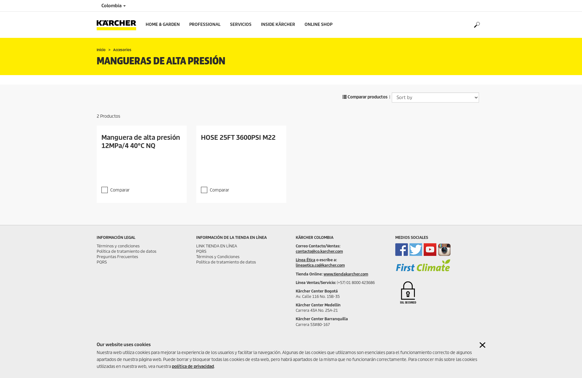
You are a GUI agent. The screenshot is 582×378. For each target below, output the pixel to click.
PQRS (102, 262)
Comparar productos (365, 97)
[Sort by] (435, 97)
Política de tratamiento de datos (126, 251)
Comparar (120, 190)
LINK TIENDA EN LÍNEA (216, 246)
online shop (318, 24)
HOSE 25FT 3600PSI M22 (238, 137)
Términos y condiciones (118, 246)
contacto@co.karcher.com (319, 251)
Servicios (241, 24)
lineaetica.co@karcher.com (320, 265)
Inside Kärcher (278, 24)
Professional (205, 24)
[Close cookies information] (482, 345)
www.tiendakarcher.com (346, 274)
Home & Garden (163, 24)
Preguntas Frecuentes (117, 256)
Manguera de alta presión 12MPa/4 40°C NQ (140, 141)
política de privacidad (193, 366)
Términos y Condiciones (217, 256)
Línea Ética (305, 259)
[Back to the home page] (119, 24)
